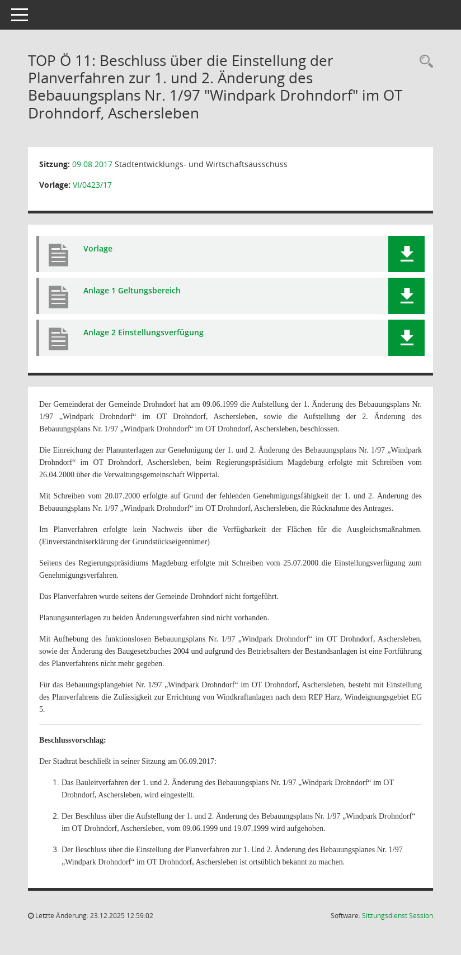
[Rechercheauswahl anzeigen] (423, 62)
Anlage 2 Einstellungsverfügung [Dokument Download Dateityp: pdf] (143, 332)
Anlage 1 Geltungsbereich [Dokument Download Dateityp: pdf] (132, 290)
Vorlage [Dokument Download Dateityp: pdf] (97, 248)
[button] (406, 254)
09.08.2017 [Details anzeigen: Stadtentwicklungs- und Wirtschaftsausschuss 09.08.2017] (92, 164)
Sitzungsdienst (397, 915)
